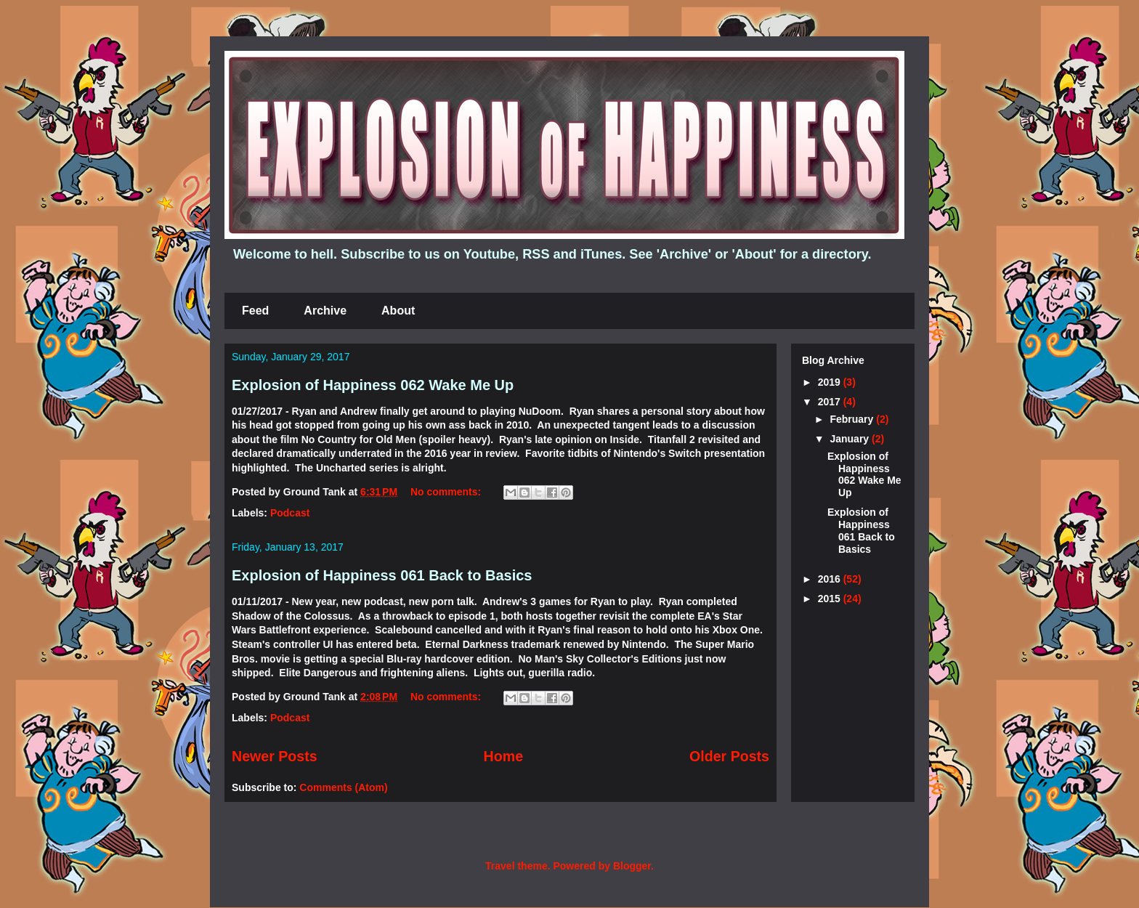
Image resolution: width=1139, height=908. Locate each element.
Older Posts (729, 756)
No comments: (447, 492)
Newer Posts (274, 756)
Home (503, 756)
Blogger (632, 866)
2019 (830, 382)
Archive (325, 310)
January (851, 439)
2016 (830, 579)
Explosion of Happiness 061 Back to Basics (382, 575)
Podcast (289, 513)
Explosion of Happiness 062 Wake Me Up (373, 385)
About (398, 310)
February (853, 419)
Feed (255, 310)
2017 (830, 402)
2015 (830, 598)
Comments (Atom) (343, 787)
